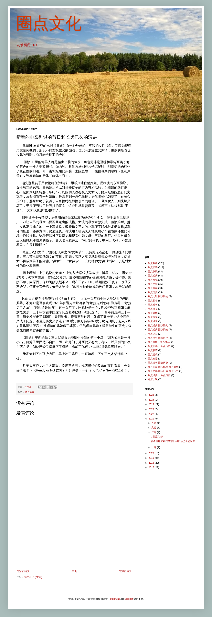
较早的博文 (125, 571)
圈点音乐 (153, 317)
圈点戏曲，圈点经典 (159, 342)
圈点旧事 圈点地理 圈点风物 (163, 367)
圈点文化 (49, 23)
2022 (152, 414)
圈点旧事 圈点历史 (158, 362)
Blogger (129, 598)
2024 (152, 404)
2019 (152, 457)
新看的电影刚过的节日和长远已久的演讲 (173, 441)
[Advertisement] (74, 536)
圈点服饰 (153, 350)
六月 (154, 427)
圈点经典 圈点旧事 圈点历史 (163, 371)
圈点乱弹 (153, 279)
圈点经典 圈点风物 (158, 329)
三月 (154, 432)
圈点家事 (153, 288)
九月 (154, 423)
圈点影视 (29, 392)
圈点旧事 (153, 267)
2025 (152, 399)
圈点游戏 (153, 354)
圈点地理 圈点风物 (158, 296)
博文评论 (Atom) (33, 577)
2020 (152, 453)
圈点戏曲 (153, 263)
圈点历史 (153, 292)
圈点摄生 (153, 321)
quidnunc (115, 598)
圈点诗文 (153, 308)
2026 (152, 394)
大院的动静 (157, 436)
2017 (152, 467)
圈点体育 (153, 333)
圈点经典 (153, 275)
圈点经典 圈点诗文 (158, 325)
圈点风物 (153, 313)
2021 (152, 418)
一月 (154, 447)
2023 (152, 409)
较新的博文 (23, 571)
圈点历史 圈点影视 (158, 337)
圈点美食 (153, 284)
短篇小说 (153, 379)
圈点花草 (153, 300)
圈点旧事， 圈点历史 (159, 346)
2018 (152, 462)
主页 (74, 571)
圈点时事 (153, 304)
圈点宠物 (153, 358)
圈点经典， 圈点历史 (159, 375)
